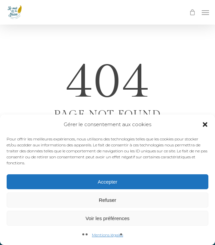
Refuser (107, 200)
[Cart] (192, 12)
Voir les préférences (108, 218)
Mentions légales (107, 234)
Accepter (107, 182)
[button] (205, 124)
